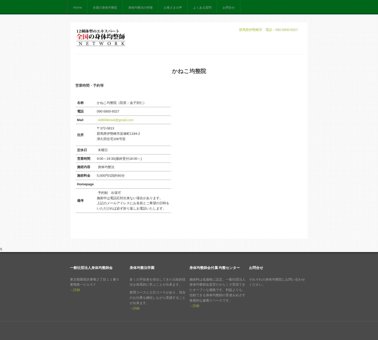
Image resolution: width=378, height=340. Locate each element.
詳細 (76, 290)
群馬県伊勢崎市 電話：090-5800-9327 (268, 30)
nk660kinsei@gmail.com (116, 120)
